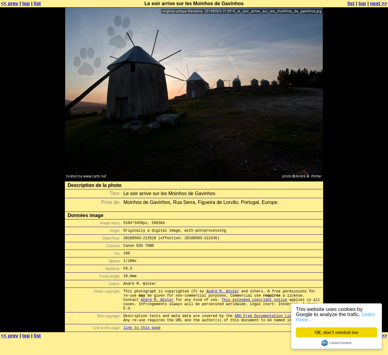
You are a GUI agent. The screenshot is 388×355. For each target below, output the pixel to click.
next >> (378, 3)
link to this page (141, 343)
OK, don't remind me (336, 332)
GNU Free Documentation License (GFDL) (275, 329)
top (26, 3)
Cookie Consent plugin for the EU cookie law (336, 342)
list (37, 3)
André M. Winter (222, 300)
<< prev (9, 3)
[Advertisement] (363, 150)
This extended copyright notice (254, 310)
